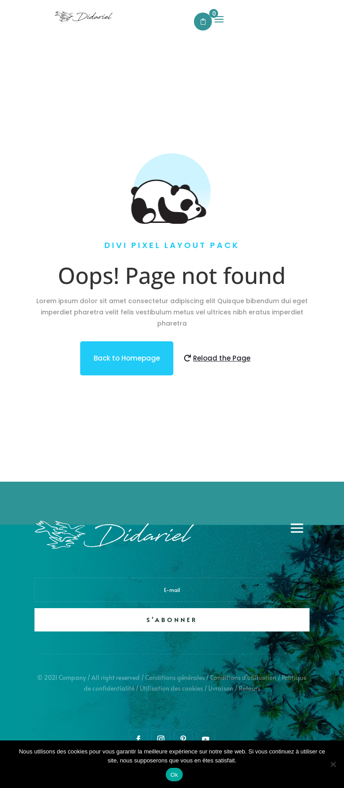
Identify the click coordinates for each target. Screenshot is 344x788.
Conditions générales (175, 677)
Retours (249, 688)
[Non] (332, 764)
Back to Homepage (127, 358)
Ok (174, 774)
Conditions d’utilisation (243, 677)
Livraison (220, 688)
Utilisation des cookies (171, 688)
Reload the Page (221, 358)
